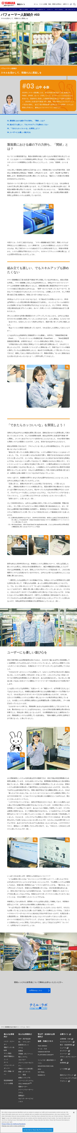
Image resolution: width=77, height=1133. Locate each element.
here (3, 1118)
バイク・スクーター (13, 9)
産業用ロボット (23, 1045)
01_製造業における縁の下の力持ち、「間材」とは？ (26, 121)
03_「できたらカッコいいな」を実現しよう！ (23, 128)
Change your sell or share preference (13, 1126)
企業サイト (67, 4)
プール (20, 1047)
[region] (38, 1121)
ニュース (64, 1047)
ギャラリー (65, 1050)
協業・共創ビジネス (69, 9)
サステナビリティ (67, 1042)
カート (6, 1062)
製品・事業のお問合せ (54, 4)
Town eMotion (42, 1045)
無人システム (22, 1056)
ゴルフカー (22, 1059)
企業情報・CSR (66, 1039)
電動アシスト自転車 (24, 9)
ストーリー (65, 1053)
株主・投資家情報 (67, 1045)
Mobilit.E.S (41, 1075)
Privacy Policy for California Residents (13, 1124)
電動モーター (22, 1086)
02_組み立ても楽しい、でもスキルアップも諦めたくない (27, 124)
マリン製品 (32, 9)
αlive (39, 1069)
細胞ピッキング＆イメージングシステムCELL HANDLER (25, 1080)
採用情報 (64, 1062)
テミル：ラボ (25, 1026)
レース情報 (65, 1069)
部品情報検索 (8, 1080)
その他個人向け (40, 9)
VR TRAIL (41, 1072)
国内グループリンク (68, 1075)
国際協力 (21, 1095)
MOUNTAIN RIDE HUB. (46, 1066)
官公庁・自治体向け (59, 9)
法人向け (49, 9)
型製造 (20, 1050)
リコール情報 (43, 4)
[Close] (74, 1112)
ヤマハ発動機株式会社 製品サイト (10, 1026)
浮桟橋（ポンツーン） (25, 1053)
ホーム (36, 4)
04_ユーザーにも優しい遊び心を (19, 132)
